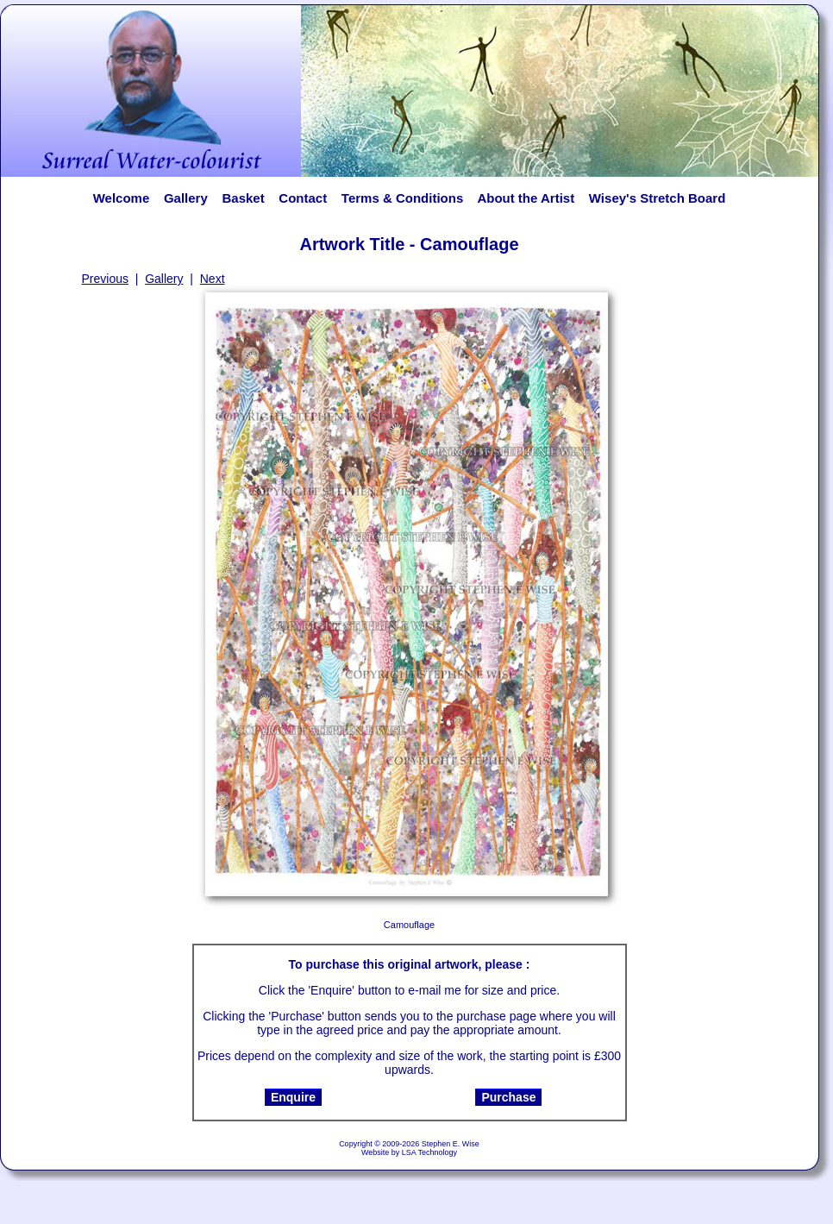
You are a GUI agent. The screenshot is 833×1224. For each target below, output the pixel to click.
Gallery (186, 198)
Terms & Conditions (402, 198)
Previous (105, 279)
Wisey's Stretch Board (657, 198)
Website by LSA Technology (409, 1152)
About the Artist (531, 198)
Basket (243, 198)
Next (212, 279)
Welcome (121, 198)
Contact (303, 198)
